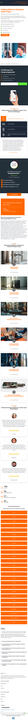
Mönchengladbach (14, 613)
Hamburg (14, 516)
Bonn (14, 560)
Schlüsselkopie (14, 344)
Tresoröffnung (14, 292)
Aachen (14, 604)
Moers (14, 622)
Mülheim (14, 569)
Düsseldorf (14, 538)
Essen (14, 547)
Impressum (3, 694)
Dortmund (14, 543)
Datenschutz (3, 696)
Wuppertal (14, 556)
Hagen (14, 565)
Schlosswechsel (14, 369)
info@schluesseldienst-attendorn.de (9, 211)
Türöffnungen (14, 267)
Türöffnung (14, 268)
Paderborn (14, 587)
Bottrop (14, 600)
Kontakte (2, 688)
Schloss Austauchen (14, 395)
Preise (2, 685)
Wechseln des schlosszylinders (14, 396)
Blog (1, 699)
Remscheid (14, 609)
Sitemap (2, 701)
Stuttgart (14, 534)
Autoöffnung (14, 318)
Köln (14, 525)
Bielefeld (14, 591)
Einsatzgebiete (3, 683)
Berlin (14, 512)
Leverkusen (14, 578)
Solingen (14, 582)
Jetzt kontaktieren (13, 152)
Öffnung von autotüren (14, 319)
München (14, 521)
